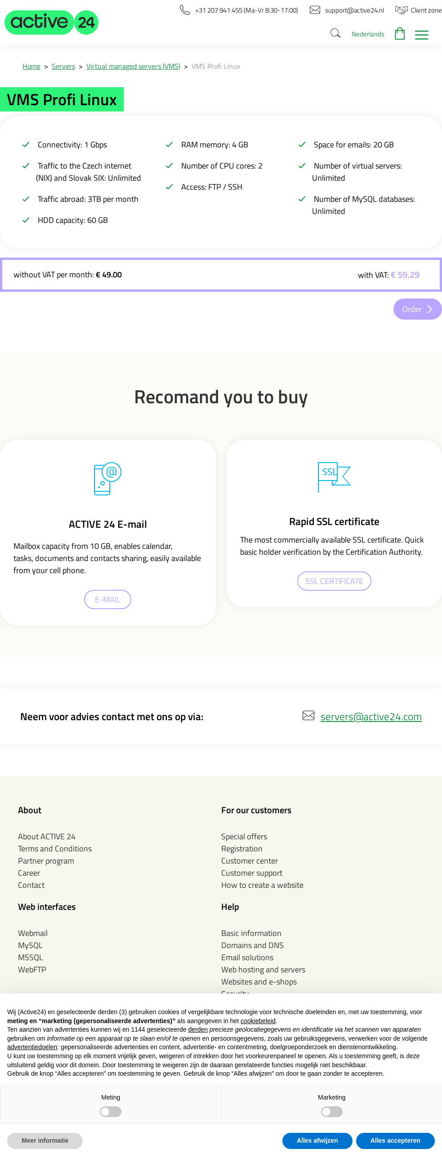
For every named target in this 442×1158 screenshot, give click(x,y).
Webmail (33, 933)
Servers (63, 66)
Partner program (46, 861)
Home (31, 66)
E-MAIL (108, 599)
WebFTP (32, 969)
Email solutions (247, 957)
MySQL (30, 945)
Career (29, 873)
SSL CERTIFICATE (334, 581)
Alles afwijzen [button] (317, 1140)
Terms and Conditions (55, 848)
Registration (242, 848)
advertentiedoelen (32, 1047)
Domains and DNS (252, 945)
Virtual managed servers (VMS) (133, 66)
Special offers (244, 836)
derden (198, 1029)
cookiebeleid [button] (258, 1020)
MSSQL (30, 957)
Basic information (251, 933)
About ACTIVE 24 (47, 836)
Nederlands (368, 34)
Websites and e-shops (259, 981)
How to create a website (262, 885)
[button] (51, 22)
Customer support (251, 873)
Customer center (249, 861)
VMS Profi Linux (216, 66)
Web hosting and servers (263, 969)
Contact (31, 885)
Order (412, 309)
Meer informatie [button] (45, 1140)
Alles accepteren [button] (395, 1140)
